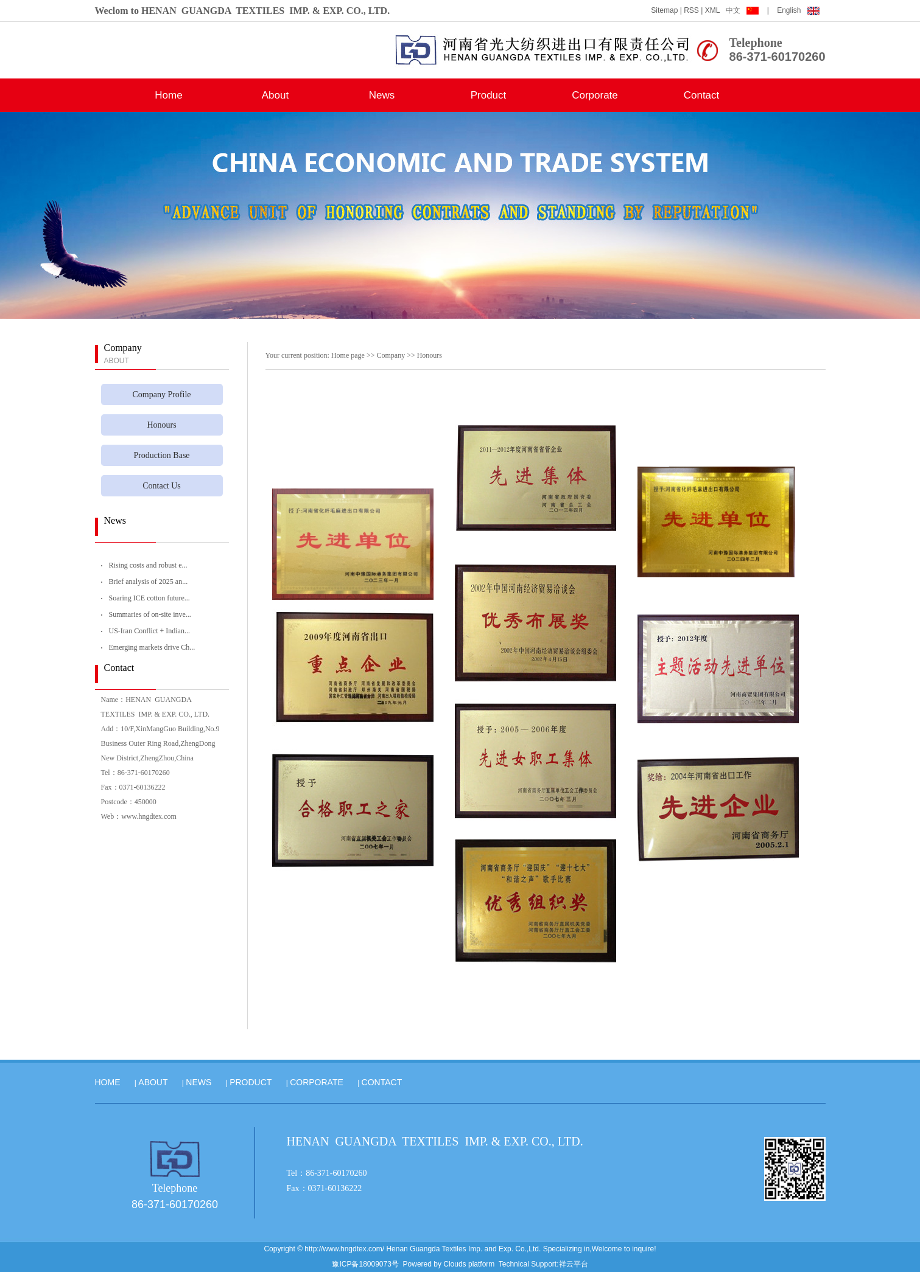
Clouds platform (468, 1264)
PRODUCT (251, 1082)
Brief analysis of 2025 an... (148, 581)
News (382, 95)
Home (168, 95)
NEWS (198, 1082)
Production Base (161, 455)
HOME (108, 1082)
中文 (743, 10)
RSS (691, 10)
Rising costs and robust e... (148, 565)
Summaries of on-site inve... (150, 614)
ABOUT (152, 1082)
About (275, 95)
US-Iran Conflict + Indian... (149, 631)
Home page (348, 355)
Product (489, 95)
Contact (702, 95)
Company (390, 355)
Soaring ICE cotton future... (149, 598)
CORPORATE (316, 1082)
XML (712, 10)
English (798, 10)
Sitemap (664, 10)
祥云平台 (573, 1264)
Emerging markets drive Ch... (152, 647)
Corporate (595, 95)
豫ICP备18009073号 (365, 1264)
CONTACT (382, 1082)
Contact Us (161, 485)
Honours (161, 424)
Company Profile (161, 394)
